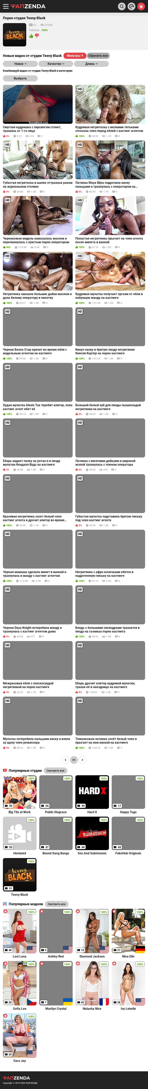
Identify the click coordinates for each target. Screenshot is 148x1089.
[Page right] (82, 760)
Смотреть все (57, 904)
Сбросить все (98, 55)
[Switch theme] (141, 6)
